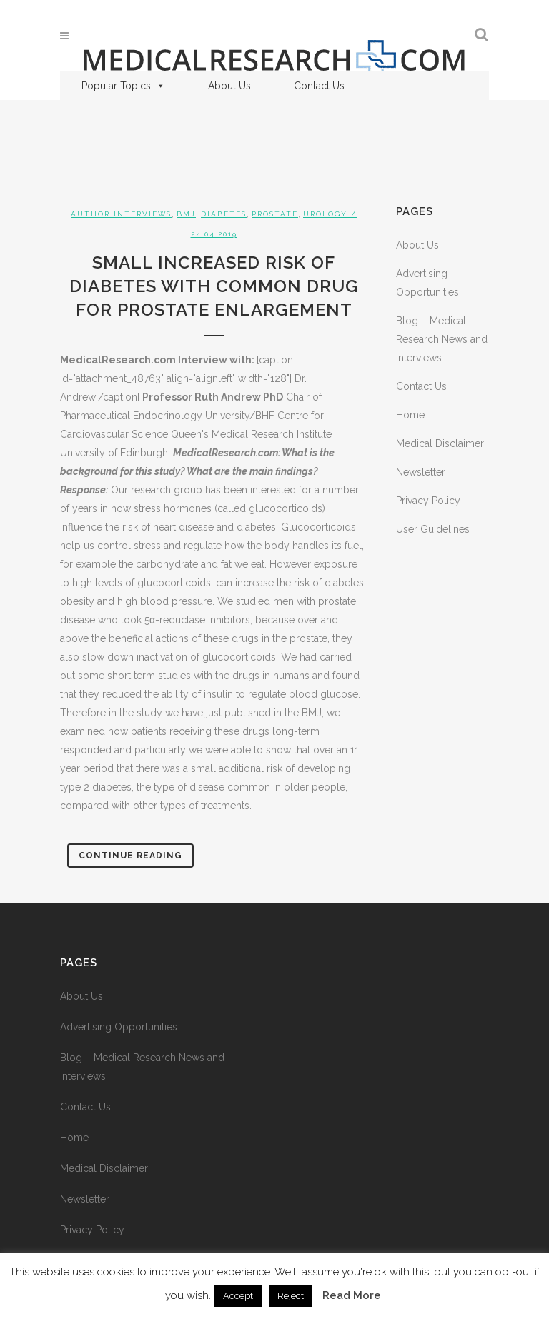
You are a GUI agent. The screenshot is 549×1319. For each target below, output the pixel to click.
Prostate (275, 214)
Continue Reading (130, 856)
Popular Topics (123, 85)
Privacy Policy (428, 500)
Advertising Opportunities (118, 1027)
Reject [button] (290, 1295)
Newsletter (420, 472)
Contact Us (319, 85)
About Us (229, 85)
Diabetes (224, 214)
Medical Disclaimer (440, 443)
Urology (325, 214)
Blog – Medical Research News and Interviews (442, 339)
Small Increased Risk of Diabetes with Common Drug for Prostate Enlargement (214, 286)
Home (410, 415)
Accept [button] (238, 1295)
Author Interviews (121, 214)
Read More (351, 1295)
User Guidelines (433, 529)
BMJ (186, 214)
